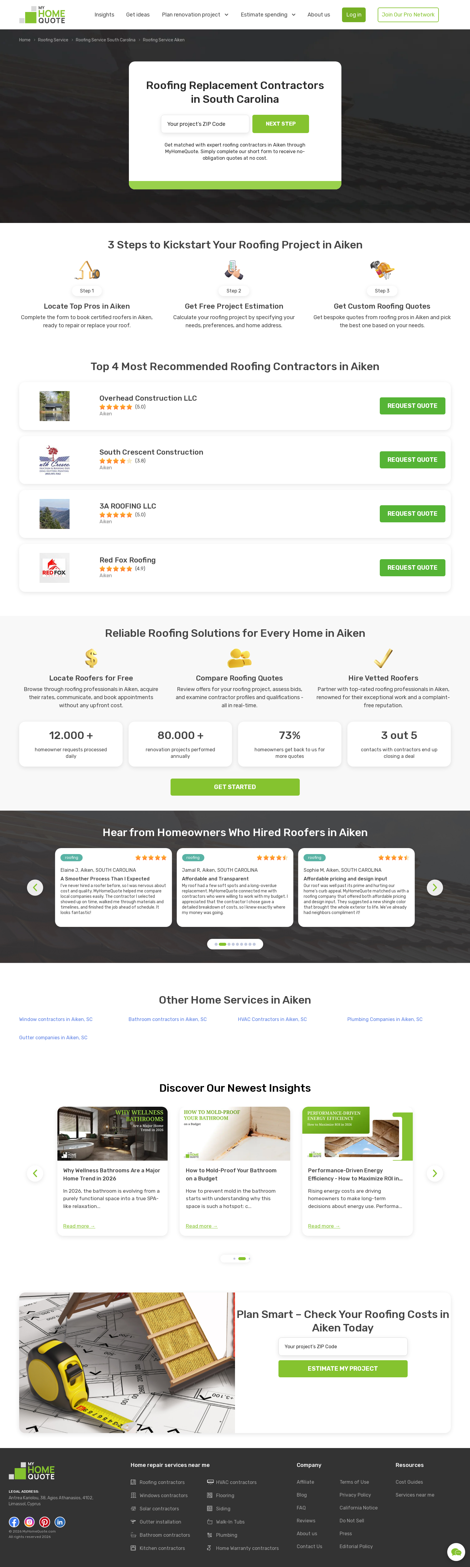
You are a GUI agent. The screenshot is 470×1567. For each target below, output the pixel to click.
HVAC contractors (232, 1482)
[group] (112, 1171)
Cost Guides (409, 1482)
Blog (302, 1495)
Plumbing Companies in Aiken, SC (385, 1019)
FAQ (301, 1508)
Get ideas (138, 15)
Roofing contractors (158, 1482)
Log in (353, 14)
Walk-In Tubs (226, 1522)
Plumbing (222, 1535)
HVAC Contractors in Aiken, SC (272, 1019)
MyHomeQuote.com (39, 1531)
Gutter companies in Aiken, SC (53, 1037)
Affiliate (305, 1482)
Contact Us (309, 1546)
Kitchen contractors (158, 1548)
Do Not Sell (352, 1521)
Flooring (220, 1496)
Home (25, 40)
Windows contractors (159, 1496)
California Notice (359, 1508)
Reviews (306, 1521)
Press (346, 1533)
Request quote (413, 405)
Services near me (415, 1495)
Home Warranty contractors (243, 1548)
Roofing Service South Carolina (105, 40)
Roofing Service (53, 40)
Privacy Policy (355, 1495)
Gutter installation (156, 1522)
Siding (219, 1509)
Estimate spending (268, 14)
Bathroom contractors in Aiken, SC (168, 1019)
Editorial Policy (356, 1546)
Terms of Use (354, 1482)
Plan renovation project (195, 14)
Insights (104, 15)
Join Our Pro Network (408, 14)
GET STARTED (235, 787)
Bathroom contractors (160, 1535)
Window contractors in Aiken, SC (56, 1019)
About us (319, 15)
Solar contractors (155, 1509)
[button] (216, 944)
